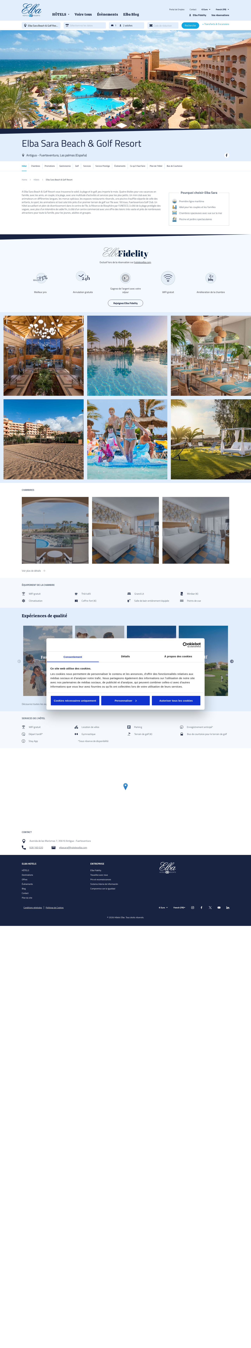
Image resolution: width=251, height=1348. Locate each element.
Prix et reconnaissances (100, 879)
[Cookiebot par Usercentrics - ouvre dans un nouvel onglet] (185, 644)
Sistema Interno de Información (104, 884)
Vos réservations (220, 15)
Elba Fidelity (95, 870)
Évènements (27, 884)
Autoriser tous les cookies (176, 700)
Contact (193, 9)
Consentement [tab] (72, 656)
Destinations (27, 875)
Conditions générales (33, 907)
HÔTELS (25, 870)
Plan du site (27, 897)
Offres (24, 879)
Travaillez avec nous (99, 875)
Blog (24, 888)
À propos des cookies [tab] (178, 656)
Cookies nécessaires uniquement (75, 700)
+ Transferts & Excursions (215, 24)
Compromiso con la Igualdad (102, 888)
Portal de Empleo (176, 9)
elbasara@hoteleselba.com (73, 847)
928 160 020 (36, 847)
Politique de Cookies (55, 907)
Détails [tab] (125, 656)
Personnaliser (126, 700)
